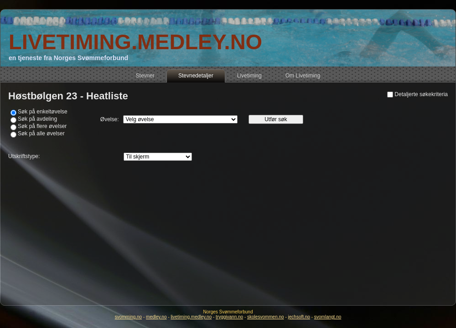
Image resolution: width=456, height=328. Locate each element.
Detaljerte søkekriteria (421, 94)
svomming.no (128, 316)
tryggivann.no (229, 316)
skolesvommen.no (265, 316)
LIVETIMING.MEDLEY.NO (135, 42)
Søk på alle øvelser (41, 133)
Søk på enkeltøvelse (42, 111)
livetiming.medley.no (191, 316)
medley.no (156, 316)
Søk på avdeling (37, 119)
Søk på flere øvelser (42, 126)
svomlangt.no (327, 316)
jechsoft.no (299, 316)
